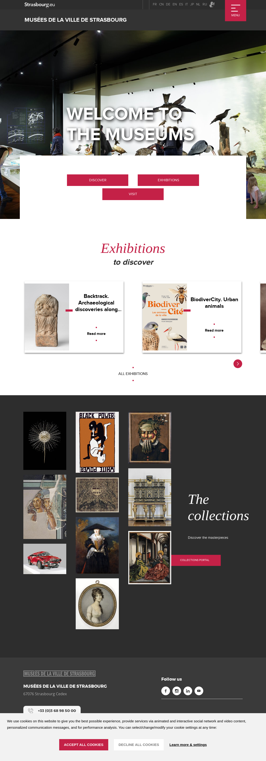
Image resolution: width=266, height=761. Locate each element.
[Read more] (96, 334)
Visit (133, 194)
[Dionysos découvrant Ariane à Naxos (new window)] (44, 507)
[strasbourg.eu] (40, 5)
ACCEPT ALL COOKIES (84, 745)
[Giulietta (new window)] (44, 559)
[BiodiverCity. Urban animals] (191, 317)
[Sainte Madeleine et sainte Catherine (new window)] (149, 557)
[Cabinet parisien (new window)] (149, 497)
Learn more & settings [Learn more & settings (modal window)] (188, 745)
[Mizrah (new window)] (97, 494)
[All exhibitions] (133, 374)
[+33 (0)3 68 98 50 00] (52, 711)
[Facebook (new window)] (165, 691)
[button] (237, 363)
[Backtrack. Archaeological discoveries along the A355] (74, 317)
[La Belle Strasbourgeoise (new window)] (97, 545)
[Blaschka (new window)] (44, 441)
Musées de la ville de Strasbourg (76, 19)
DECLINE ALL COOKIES (139, 745)
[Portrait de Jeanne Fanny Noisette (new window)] (97, 603)
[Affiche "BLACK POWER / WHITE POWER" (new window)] (97, 442)
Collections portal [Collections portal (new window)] (218, 556)
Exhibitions (168, 180)
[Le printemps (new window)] (149, 437)
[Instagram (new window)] (176, 691)
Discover (97, 180)
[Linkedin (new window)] (187, 691)
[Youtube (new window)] (199, 691)
